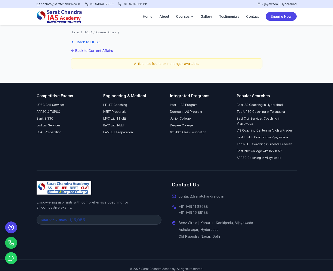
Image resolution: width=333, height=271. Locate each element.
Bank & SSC (45, 118)
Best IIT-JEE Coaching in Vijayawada (262, 137)
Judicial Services (49, 125)
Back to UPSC (85, 42)
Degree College (181, 125)
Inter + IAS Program (183, 105)
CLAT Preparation (49, 132)
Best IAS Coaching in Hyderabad (260, 105)
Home (147, 16)
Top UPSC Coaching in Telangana (261, 111)
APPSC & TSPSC (48, 111)
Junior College (180, 118)
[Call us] (11, 243)
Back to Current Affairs (92, 50)
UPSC (88, 32)
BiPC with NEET (114, 125)
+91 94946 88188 (193, 212)
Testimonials (229, 16)
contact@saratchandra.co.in (201, 196)
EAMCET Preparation (118, 132)
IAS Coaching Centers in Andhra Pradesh (265, 130)
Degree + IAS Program (186, 111)
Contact (252, 16)
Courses (185, 16)
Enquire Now (281, 16)
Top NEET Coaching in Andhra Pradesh (264, 144)
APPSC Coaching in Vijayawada (259, 158)
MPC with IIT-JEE (115, 118)
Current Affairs (106, 32)
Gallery (206, 16)
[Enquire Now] (11, 227)
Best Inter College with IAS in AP (259, 151)
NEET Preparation (115, 111)
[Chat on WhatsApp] (11, 258)
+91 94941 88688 (193, 206)
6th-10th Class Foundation (188, 132)
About (164, 16)
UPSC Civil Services (51, 105)
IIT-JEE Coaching (115, 105)
